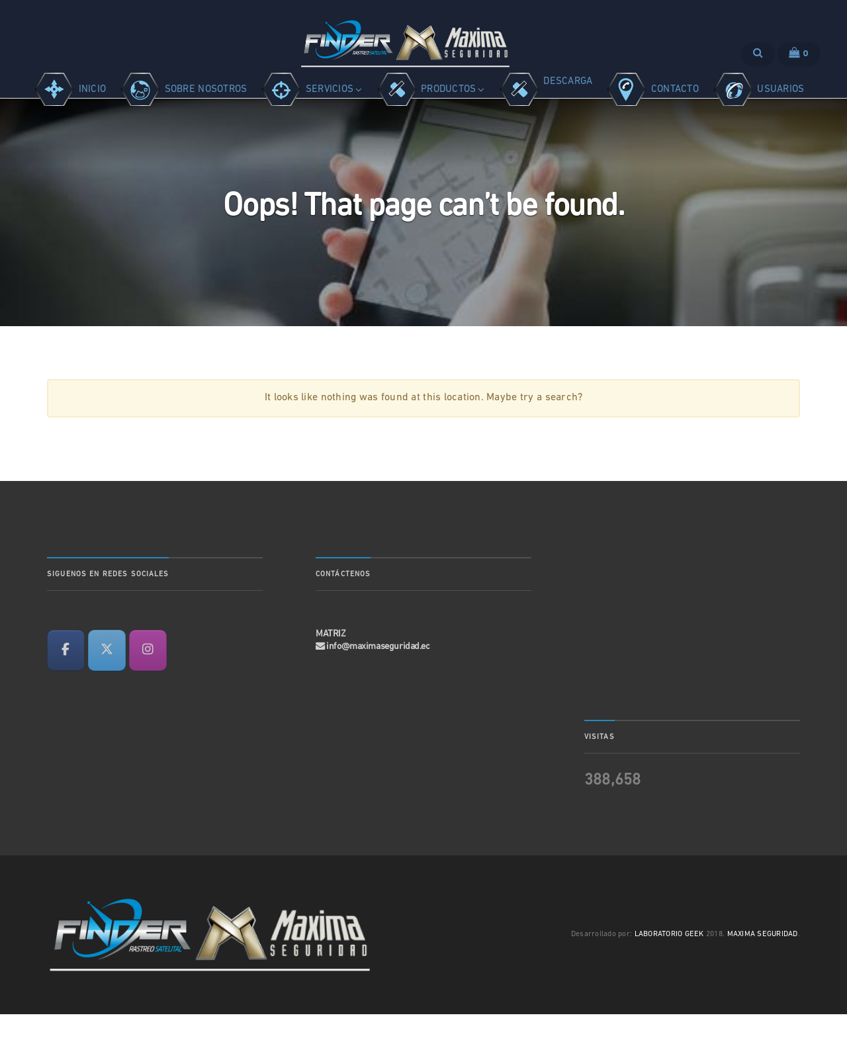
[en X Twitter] (107, 678)
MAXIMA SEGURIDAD (762, 962)
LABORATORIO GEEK (669, 962)
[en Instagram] (148, 678)
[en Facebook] (66, 678)
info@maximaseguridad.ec (377, 674)
